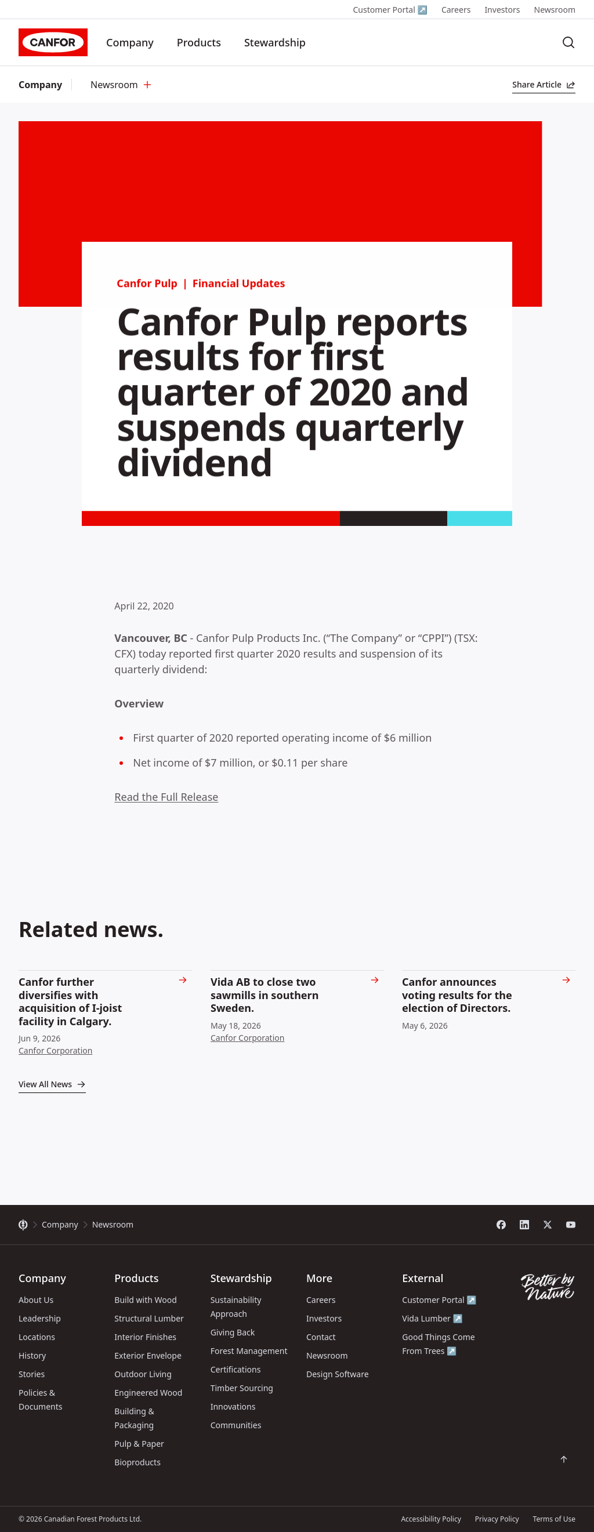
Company (130, 42)
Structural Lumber (149, 1318)
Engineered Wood (148, 1392)
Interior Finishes (145, 1336)
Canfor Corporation (55, 1050)
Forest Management (249, 1350)
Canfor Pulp (147, 293)
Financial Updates (239, 293)
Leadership (40, 1318)
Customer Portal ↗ (390, 9)
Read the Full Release (166, 797)
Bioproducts (137, 1462)
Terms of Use (554, 1519)
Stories (32, 1373)
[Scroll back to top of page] (563, 1459)
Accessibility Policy (431, 1519)
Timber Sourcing (242, 1387)
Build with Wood (145, 1299)
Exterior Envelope (147, 1355)
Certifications (236, 1369)
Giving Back (233, 1332)
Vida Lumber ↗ (432, 1318)
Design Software (337, 1373)
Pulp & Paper (139, 1443)
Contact (321, 1336)
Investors (502, 9)
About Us (36, 1299)
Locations (37, 1336)
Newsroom (555, 9)
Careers (455, 9)
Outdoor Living (143, 1373)
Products (199, 42)
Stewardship (275, 42)
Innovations (233, 1406)
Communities (236, 1425)
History (32, 1355)
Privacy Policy (497, 1519)
